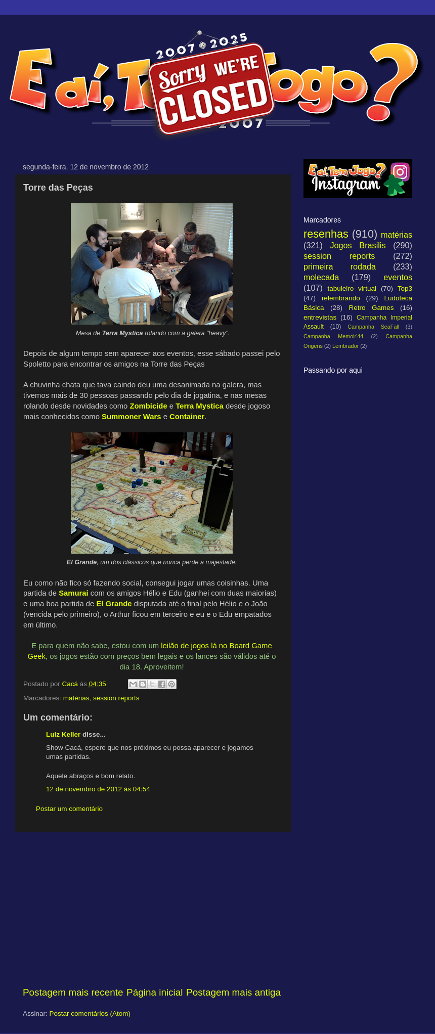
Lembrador (345, 346)
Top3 (405, 288)
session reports (116, 698)
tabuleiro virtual (351, 288)
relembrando (341, 298)
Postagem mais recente (73, 992)
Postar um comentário (69, 809)
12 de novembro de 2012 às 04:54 (98, 789)
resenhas (326, 234)
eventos (397, 277)
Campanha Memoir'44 (333, 336)
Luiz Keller (63, 734)
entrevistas (319, 317)
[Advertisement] (152, 909)
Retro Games (371, 307)
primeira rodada (339, 266)
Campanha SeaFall (373, 327)
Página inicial (154, 992)
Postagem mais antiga (233, 992)
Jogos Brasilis (357, 245)
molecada (321, 277)
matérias (76, 698)
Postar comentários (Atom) (90, 1013)
